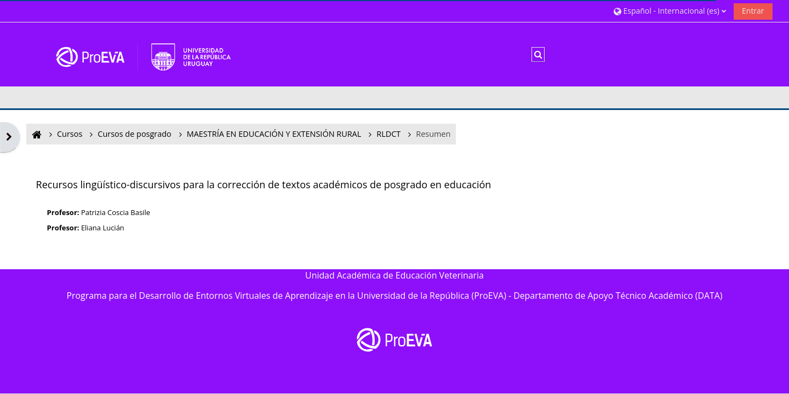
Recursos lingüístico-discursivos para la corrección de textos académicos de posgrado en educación (263, 184)
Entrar (753, 10)
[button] (669, 10)
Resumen (433, 134)
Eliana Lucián (102, 228)
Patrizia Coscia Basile (115, 212)
